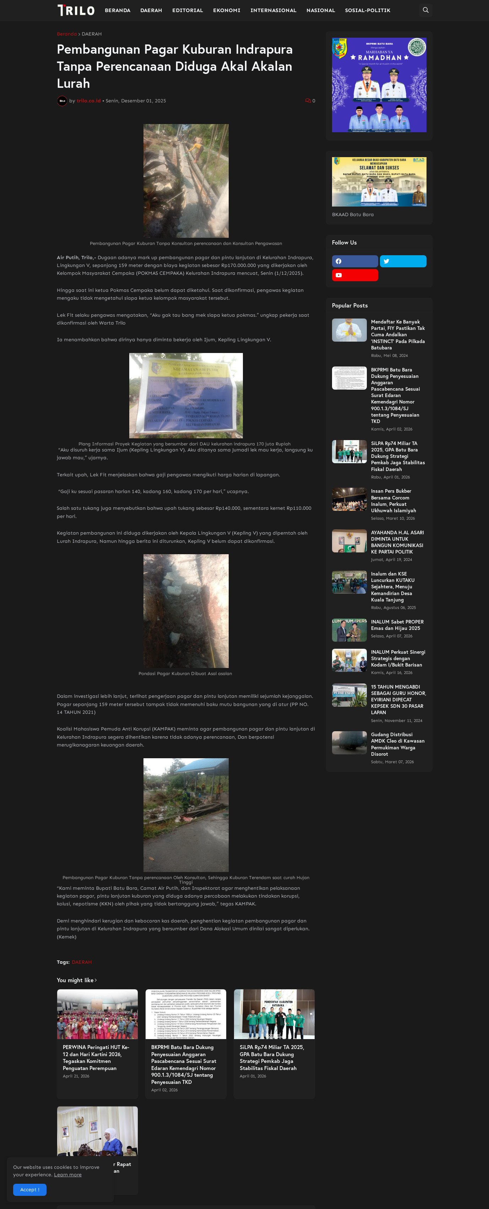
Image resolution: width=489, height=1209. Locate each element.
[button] (426, 10)
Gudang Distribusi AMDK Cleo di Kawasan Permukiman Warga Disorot (398, 744)
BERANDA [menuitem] (117, 10)
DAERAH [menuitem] (151, 10)
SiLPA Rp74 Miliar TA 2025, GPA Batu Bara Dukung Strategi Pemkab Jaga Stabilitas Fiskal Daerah (272, 1057)
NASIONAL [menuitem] (320, 10)
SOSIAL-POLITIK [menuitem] (367, 10)
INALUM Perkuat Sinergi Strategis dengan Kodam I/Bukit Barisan (398, 658)
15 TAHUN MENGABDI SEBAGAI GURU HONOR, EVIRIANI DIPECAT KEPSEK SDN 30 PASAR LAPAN (398, 700)
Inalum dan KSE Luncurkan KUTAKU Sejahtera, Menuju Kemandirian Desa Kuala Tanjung (393, 587)
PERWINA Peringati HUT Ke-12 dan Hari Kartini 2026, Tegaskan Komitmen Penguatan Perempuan (96, 1057)
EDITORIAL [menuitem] (187, 10)
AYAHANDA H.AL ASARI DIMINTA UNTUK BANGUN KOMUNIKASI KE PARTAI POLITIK (397, 542)
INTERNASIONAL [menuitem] (273, 10)
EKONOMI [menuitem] (226, 10)
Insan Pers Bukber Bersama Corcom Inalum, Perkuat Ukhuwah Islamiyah (393, 501)
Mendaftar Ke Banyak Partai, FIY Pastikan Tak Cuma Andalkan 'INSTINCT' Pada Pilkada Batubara (398, 335)
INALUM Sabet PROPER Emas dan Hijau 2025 (397, 625)
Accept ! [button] (29, 1190)
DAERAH (92, 34)
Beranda (67, 34)
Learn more (68, 1175)
